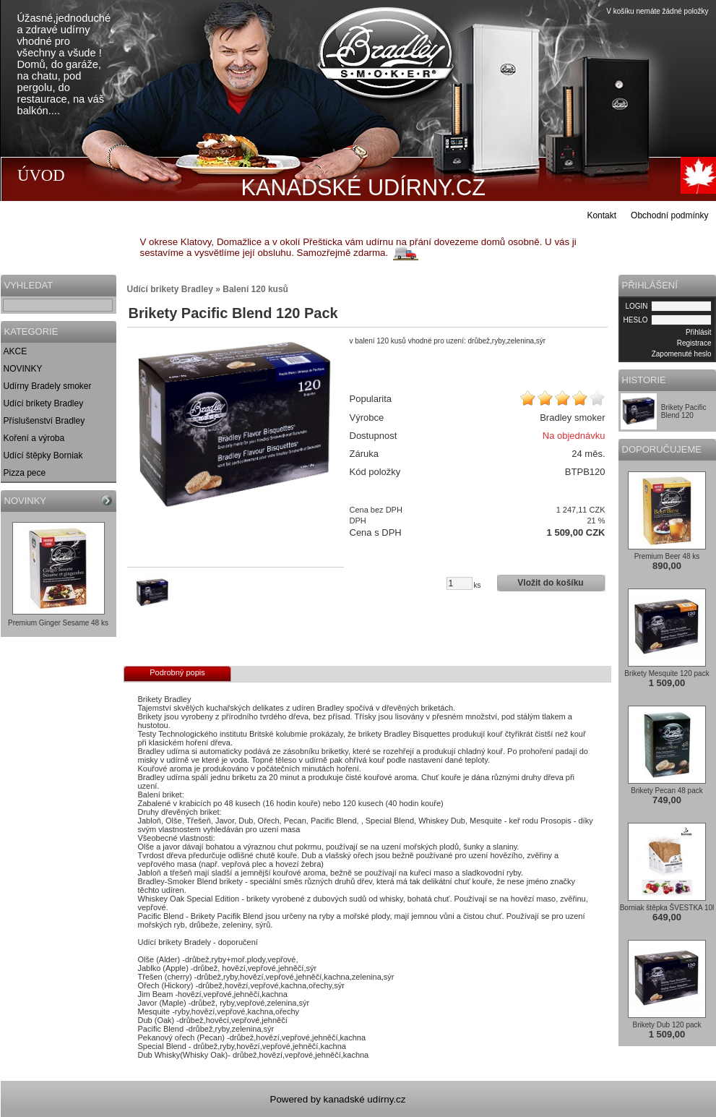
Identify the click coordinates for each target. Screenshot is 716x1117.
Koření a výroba (34, 438)
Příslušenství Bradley (44, 421)
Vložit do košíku (550, 583)
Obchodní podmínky (669, 215)
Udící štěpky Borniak (43, 455)
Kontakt (601, 215)
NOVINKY (23, 369)
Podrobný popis (177, 672)
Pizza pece (25, 473)
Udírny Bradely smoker (48, 386)
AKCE (15, 351)
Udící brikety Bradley (44, 403)
